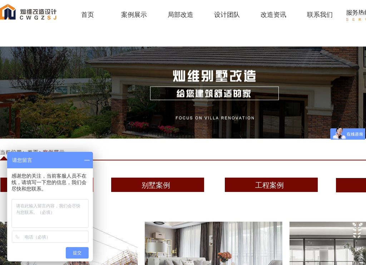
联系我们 (320, 14)
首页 (87, 14)
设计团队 (227, 14)
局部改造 (180, 14)
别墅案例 (156, 185)
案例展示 (134, 14)
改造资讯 (273, 14)
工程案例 (269, 185)
